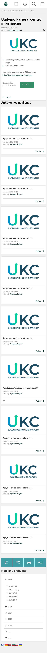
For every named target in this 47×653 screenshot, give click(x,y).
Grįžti (8, 97)
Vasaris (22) (13, 596)
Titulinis (4, 10)
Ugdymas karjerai (27, 10)
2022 (10, 625)
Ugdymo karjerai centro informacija (17, 139)
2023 (10, 619)
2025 (10, 607)
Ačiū (25, 84)
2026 (10, 579)
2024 (10, 613)
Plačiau (38, 151)
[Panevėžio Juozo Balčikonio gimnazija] (5, 3)
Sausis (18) (13, 600)
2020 (10, 638)
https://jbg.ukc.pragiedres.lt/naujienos (17, 75)
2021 (10, 632)
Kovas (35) (13, 593)
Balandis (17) (14, 590)
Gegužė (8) (13, 586)
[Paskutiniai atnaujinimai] (25, 4)
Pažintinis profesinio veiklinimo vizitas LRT (20, 388)
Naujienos (14, 10)
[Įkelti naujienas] (16, 4)
